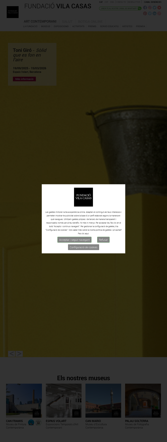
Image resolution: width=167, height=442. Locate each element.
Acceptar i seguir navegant (74, 238)
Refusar (103, 238)
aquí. (87, 232)
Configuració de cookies (83, 246)
